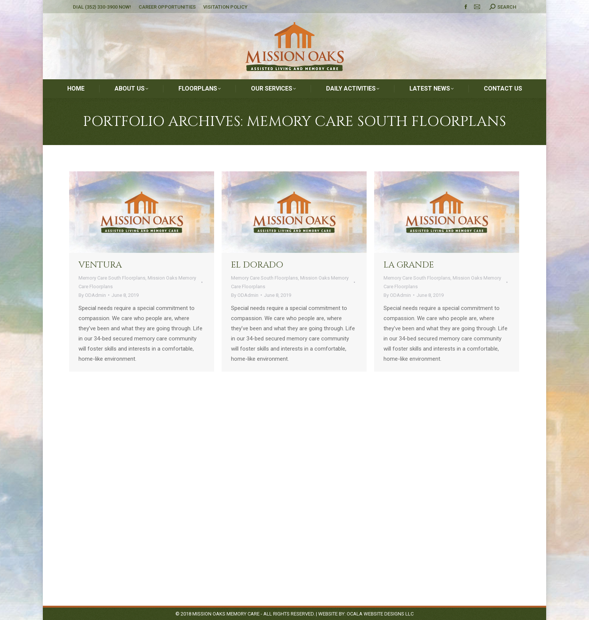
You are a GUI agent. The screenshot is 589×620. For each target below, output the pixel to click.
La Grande (409, 265)
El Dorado (257, 265)
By (92, 295)
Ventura (100, 265)
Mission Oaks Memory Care (226, 614)
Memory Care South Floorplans (112, 278)
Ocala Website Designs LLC (380, 614)
